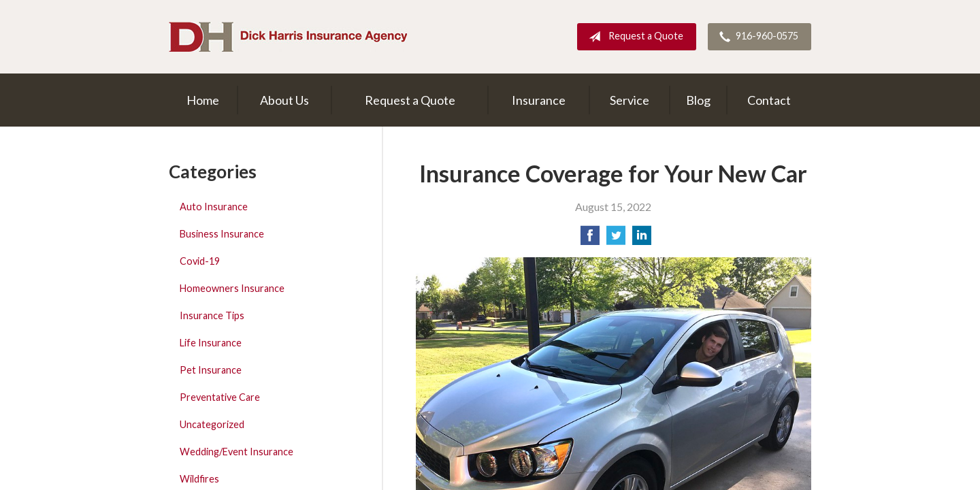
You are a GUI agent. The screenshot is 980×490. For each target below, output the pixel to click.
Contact (769, 100)
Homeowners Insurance (232, 288)
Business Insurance (222, 234)
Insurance (539, 100)
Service (629, 100)
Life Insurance (211, 342)
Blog (698, 100)
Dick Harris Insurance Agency (288, 37)
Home (202, 100)
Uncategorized (212, 424)
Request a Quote (633, 37)
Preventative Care (220, 397)
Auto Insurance (214, 206)
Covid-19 (200, 261)
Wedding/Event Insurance (236, 451)
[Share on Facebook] (590, 239)
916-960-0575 (756, 37)
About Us (284, 100)
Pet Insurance (211, 370)
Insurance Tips (212, 315)
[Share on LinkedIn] (641, 239)
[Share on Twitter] (615, 239)
